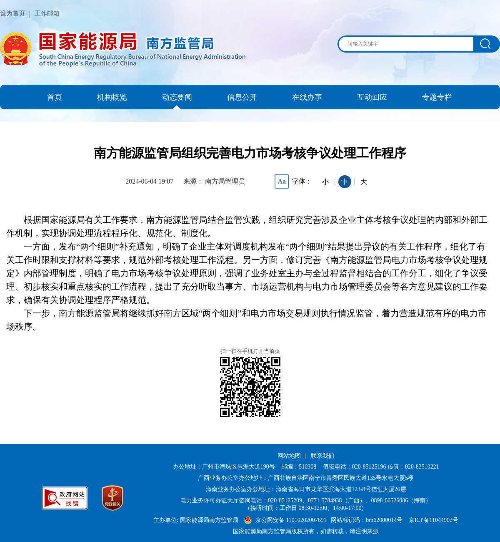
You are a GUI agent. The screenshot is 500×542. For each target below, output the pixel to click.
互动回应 (372, 97)
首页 (54, 97)
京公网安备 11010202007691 (291, 520)
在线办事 (307, 97)
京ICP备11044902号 (433, 520)
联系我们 (322, 456)
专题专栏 (437, 97)
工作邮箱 (47, 13)
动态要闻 (177, 97)
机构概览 (112, 97)
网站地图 (289, 456)
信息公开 (242, 97)
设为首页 (12, 13)
